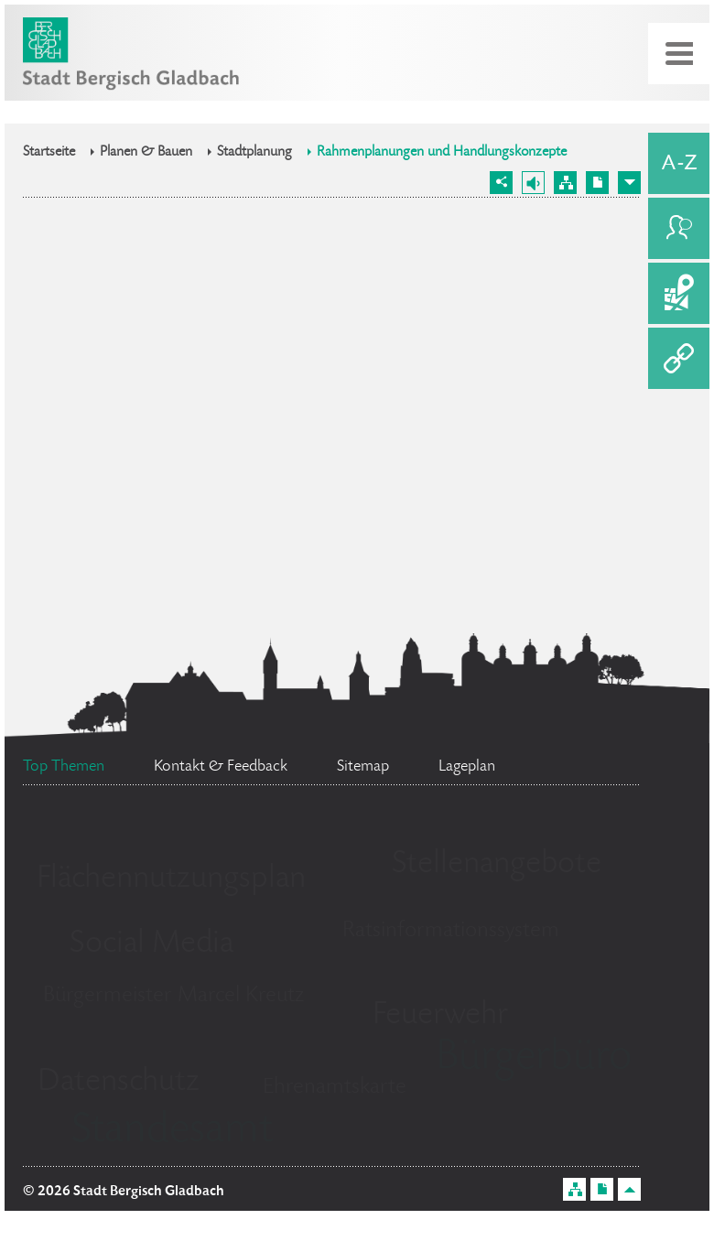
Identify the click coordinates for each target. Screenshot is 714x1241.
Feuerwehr (440, 1015)
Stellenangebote (496, 864)
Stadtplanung (254, 153)
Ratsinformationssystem (450, 931)
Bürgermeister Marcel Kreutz (173, 996)
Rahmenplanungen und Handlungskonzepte (442, 153)
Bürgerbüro (534, 1059)
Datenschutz (119, 1082)
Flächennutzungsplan (171, 879)
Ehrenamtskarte (334, 1087)
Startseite (49, 153)
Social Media (151, 944)
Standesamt (172, 1132)
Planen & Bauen (146, 153)
